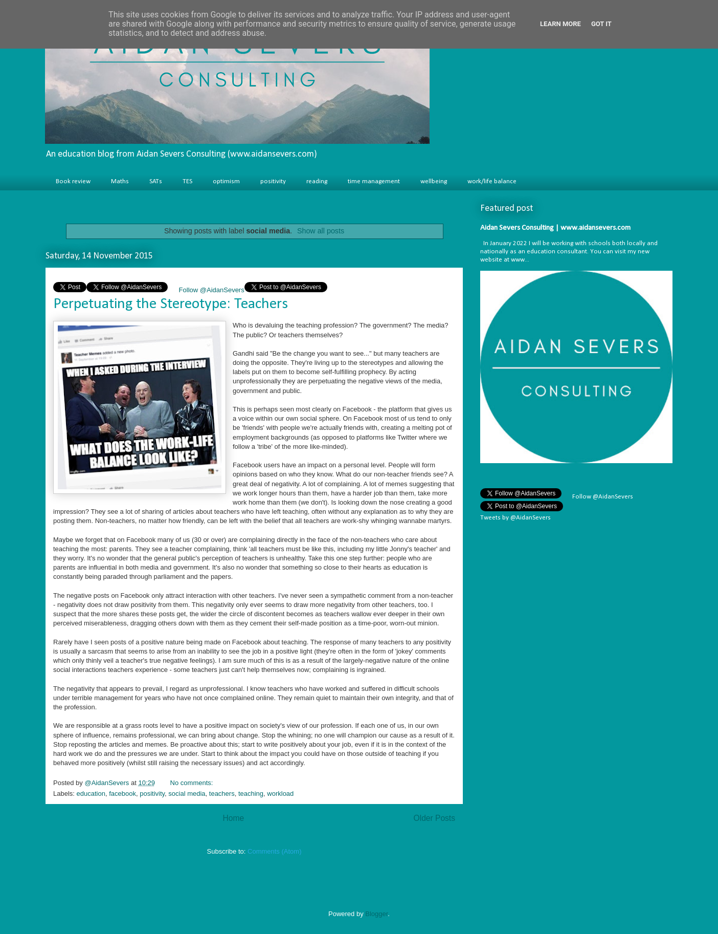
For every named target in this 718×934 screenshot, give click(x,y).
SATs (155, 181)
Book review (73, 181)
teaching (250, 793)
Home (233, 818)
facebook (122, 793)
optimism (226, 181)
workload (280, 793)
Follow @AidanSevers (210, 290)
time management (374, 181)
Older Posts (434, 818)
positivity (273, 181)
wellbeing (433, 181)
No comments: (192, 783)
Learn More (560, 24)
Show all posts (320, 231)
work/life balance (492, 181)
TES (187, 181)
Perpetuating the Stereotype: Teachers (170, 304)
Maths (120, 181)
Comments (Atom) (274, 851)
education (91, 793)
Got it (601, 24)
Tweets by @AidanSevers (515, 517)
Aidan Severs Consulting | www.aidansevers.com (555, 228)
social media (186, 793)
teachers (222, 793)
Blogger (376, 914)
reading (316, 181)
